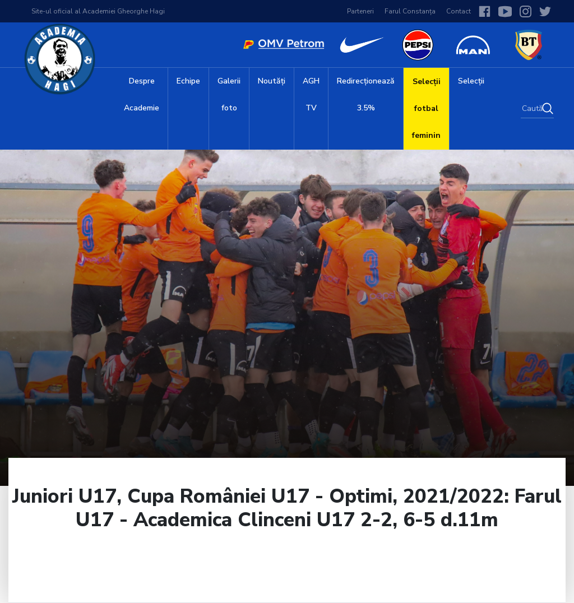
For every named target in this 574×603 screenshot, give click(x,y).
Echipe (188, 81)
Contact (458, 11)
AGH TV (311, 94)
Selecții (471, 81)
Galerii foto (228, 94)
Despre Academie (141, 94)
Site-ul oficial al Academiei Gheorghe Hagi (98, 11)
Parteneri (360, 11)
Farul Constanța (410, 11)
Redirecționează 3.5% (366, 94)
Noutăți (271, 81)
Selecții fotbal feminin (426, 108)
